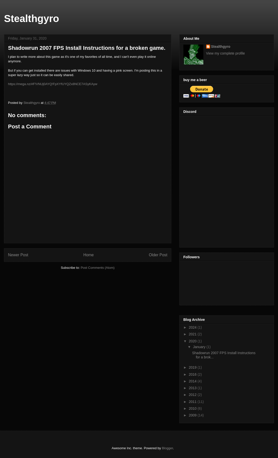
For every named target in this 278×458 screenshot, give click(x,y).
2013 (193, 388)
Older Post (158, 255)
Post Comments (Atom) (97, 268)
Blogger (167, 448)
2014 (193, 381)
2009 (193, 415)
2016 (193, 374)
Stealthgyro (31, 18)
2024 (193, 327)
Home (88, 255)
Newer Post (18, 255)
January (199, 347)
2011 (193, 402)
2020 (193, 341)
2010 (193, 408)
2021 (193, 334)
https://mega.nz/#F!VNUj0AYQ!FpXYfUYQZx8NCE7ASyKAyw (52, 84)
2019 (193, 367)
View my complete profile (225, 53)
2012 (193, 395)
